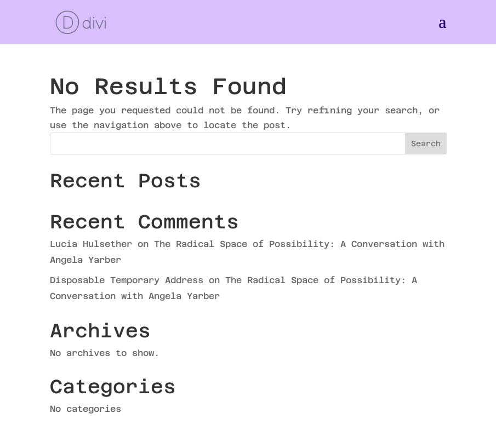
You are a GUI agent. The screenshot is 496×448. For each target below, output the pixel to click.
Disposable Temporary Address (126, 280)
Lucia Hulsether (91, 244)
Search (426, 143)
